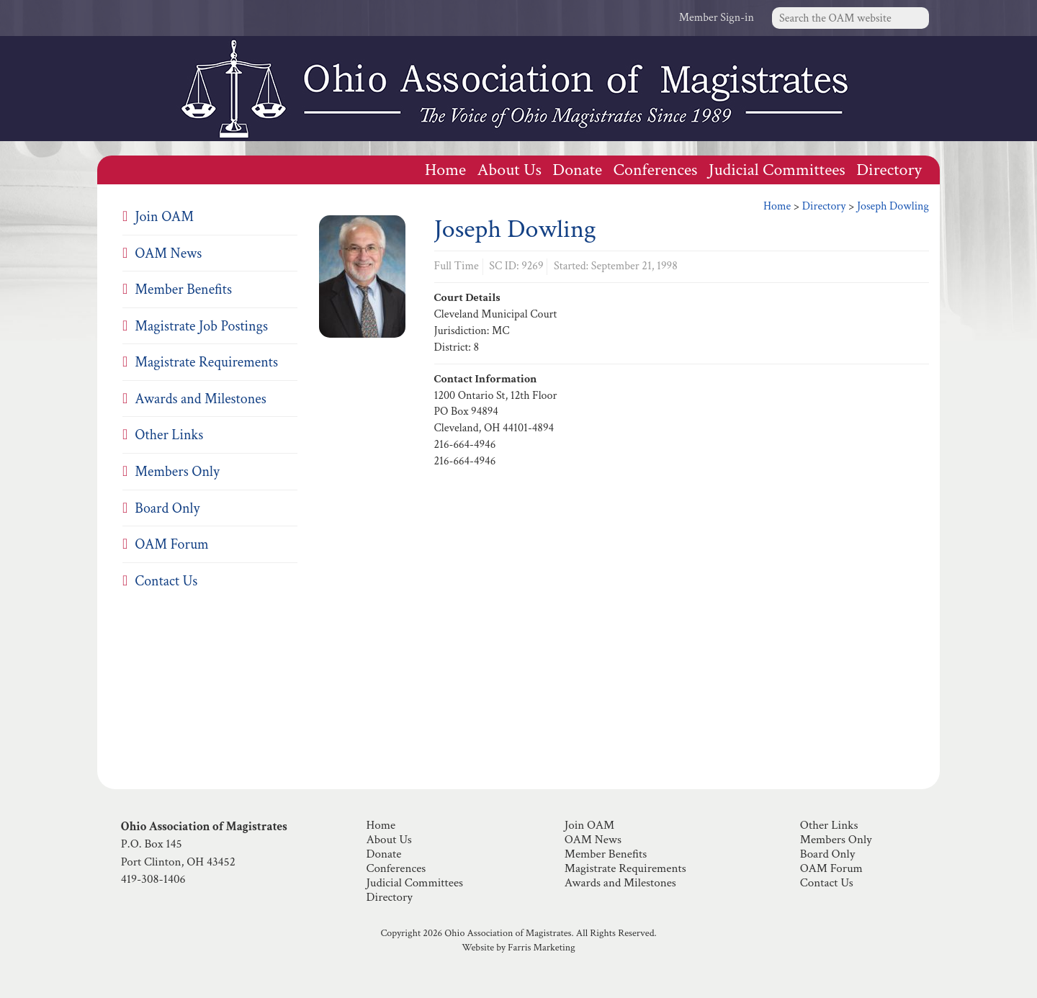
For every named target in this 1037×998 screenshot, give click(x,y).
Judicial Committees (777, 169)
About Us (509, 169)
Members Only (177, 471)
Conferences (656, 169)
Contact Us (166, 581)
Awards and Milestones (200, 399)
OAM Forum (171, 544)
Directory (889, 169)
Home (445, 169)
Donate (577, 169)
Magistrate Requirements (206, 362)
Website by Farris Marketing (518, 947)
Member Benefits (183, 289)
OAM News (168, 253)
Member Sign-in (716, 17)
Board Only (167, 508)
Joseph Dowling (893, 206)
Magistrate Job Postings (201, 326)
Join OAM (164, 216)
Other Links (169, 435)
